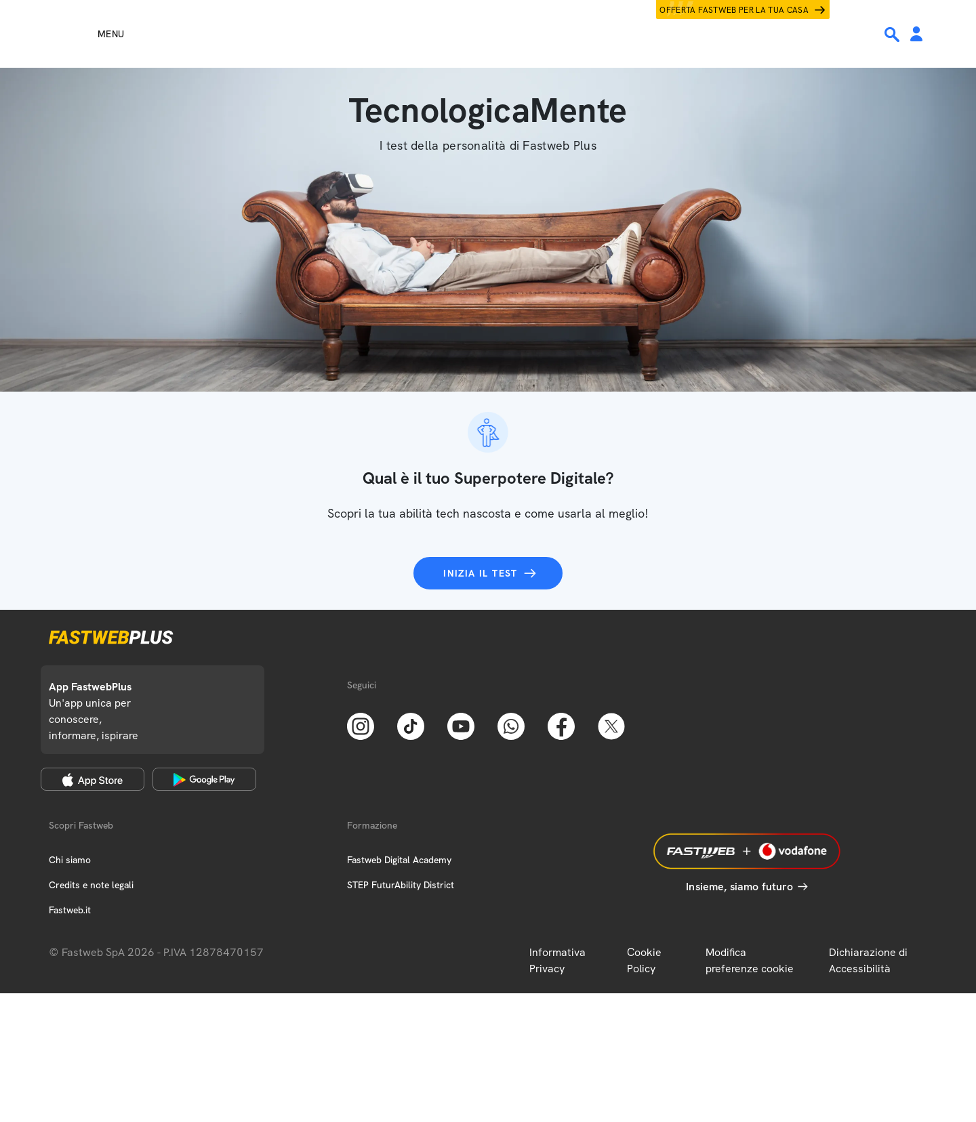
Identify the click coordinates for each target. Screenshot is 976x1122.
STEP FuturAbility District (400, 885)
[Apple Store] (92, 779)
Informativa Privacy (557, 960)
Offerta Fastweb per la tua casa (734, 10)
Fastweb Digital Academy (399, 860)
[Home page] (488, 34)
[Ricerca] (893, 34)
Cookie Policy (644, 960)
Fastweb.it (70, 910)
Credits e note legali (91, 885)
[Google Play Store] (204, 779)
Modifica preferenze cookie (750, 960)
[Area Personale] (916, 34)
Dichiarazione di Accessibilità (868, 960)
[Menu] (86, 34)
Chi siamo (70, 860)
